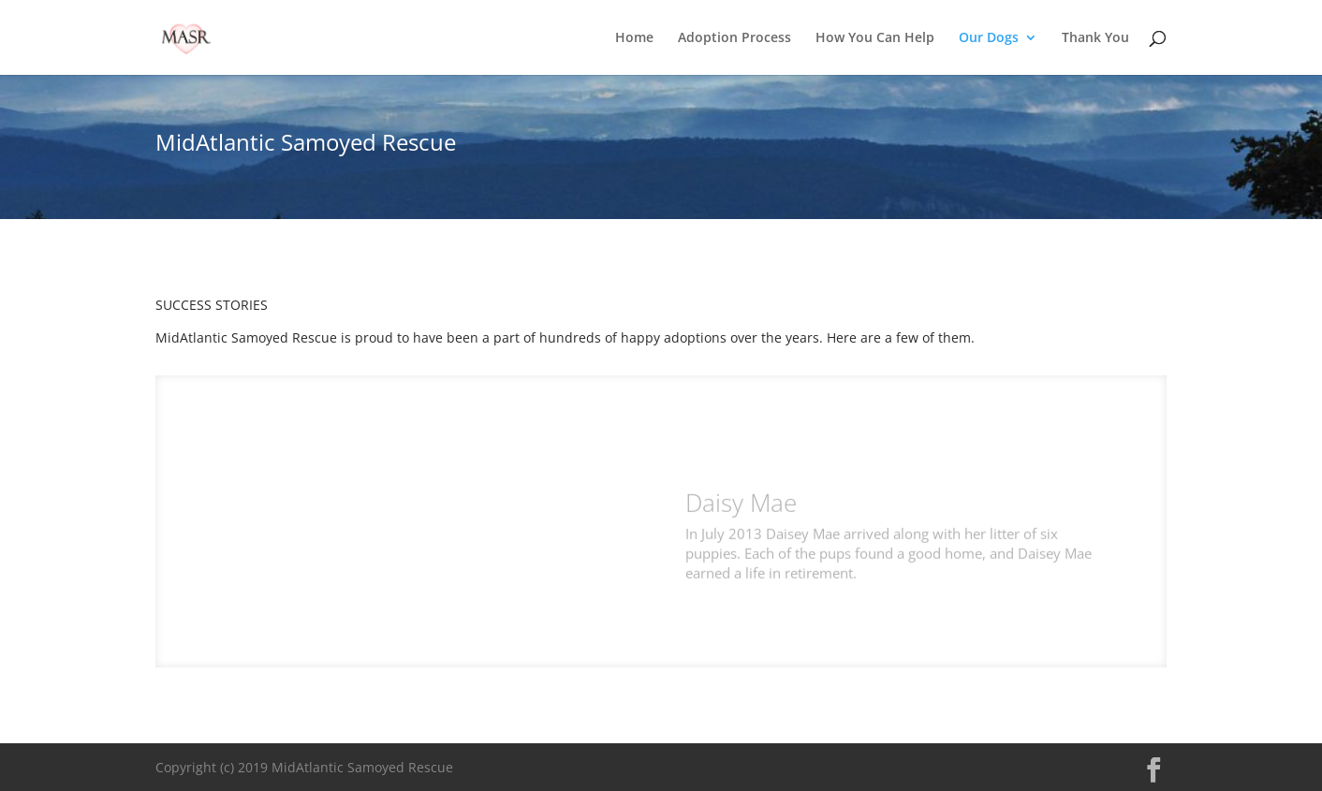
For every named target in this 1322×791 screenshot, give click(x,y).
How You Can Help (874, 38)
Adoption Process (734, 38)
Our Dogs (989, 38)
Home (634, 38)
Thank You (1095, 38)
